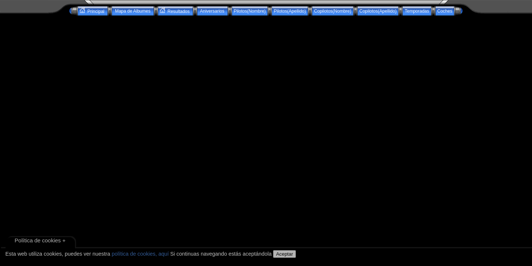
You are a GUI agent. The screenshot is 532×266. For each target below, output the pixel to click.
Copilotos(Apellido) (378, 11)
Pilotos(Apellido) (290, 11)
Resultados (175, 11)
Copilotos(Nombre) (332, 11)
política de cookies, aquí (140, 254)
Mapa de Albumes (133, 11)
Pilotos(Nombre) (250, 11)
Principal (93, 11)
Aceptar (284, 254)
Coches (445, 11)
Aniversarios (212, 11)
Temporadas (417, 11)
